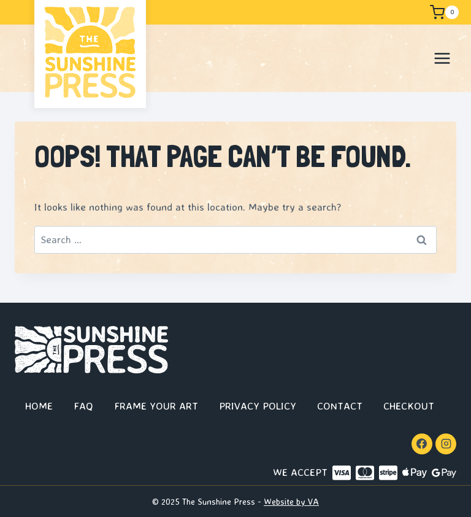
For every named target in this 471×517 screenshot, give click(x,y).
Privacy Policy (257, 405)
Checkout (408, 405)
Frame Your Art (156, 405)
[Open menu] (441, 58)
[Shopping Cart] (444, 12)
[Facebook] (422, 443)
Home (39, 405)
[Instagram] (445, 443)
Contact (339, 405)
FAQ (83, 405)
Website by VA (291, 501)
